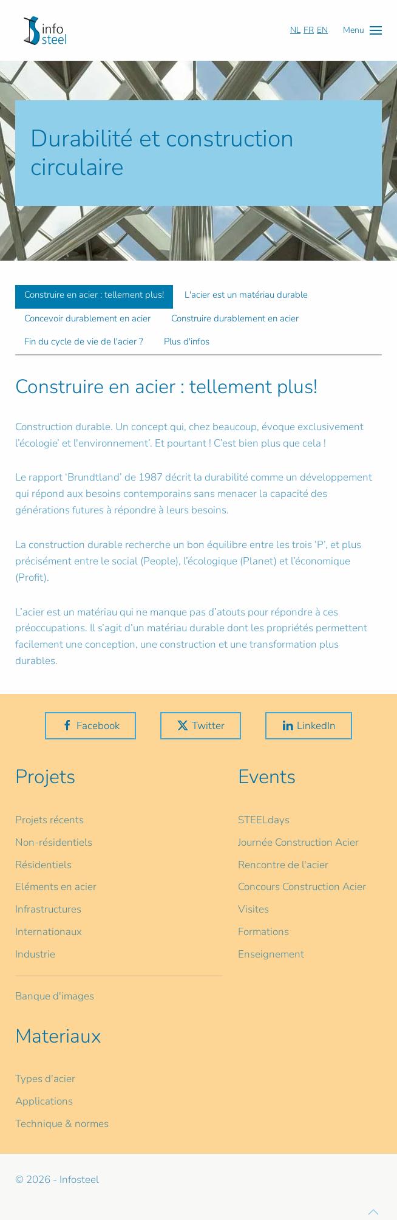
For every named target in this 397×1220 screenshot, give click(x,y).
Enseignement (271, 954)
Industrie (35, 954)
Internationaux (48, 932)
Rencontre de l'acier (283, 865)
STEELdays (264, 820)
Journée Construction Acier (298, 842)
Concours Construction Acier (302, 887)
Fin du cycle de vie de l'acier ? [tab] (83, 341)
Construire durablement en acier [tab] (235, 318)
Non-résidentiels (53, 842)
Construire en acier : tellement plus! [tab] (94, 295)
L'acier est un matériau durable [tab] (246, 295)
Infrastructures (48, 909)
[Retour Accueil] (45, 30)
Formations (263, 932)
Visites (253, 909)
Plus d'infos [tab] (186, 341)
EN (322, 30)
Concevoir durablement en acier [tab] (87, 318)
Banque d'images (54, 996)
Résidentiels (43, 865)
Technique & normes (62, 1124)
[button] (362, 30)
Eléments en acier (56, 887)
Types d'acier (45, 1079)
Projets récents (49, 820)
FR (309, 30)
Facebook (90, 726)
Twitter (201, 726)
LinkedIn (309, 726)
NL (295, 30)
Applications (44, 1101)
